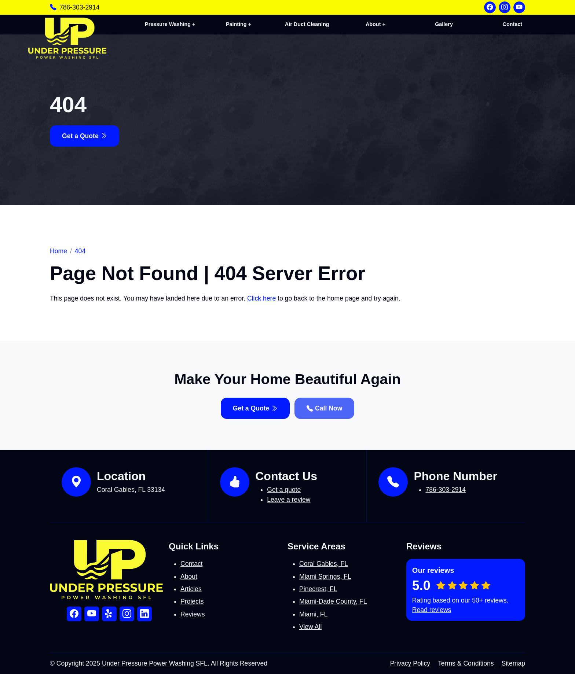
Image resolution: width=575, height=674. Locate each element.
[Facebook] (490, 7)
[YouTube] (519, 7)
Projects (192, 601)
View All (310, 626)
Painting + (240, 24)
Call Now (324, 408)
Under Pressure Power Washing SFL (155, 663)
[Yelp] (109, 614)
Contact (513, 24)
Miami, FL (313, 614)
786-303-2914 (79, 7)
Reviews (192, 614)
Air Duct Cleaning (308, 24)
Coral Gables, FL (323, 563)
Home (58, 251)
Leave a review (288, 499)
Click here (261, 298)
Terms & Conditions (466, 663)
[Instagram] (504, 7)
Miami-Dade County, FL (333, 601)
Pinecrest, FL (318, 589)
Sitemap (513, 663)
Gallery (445, 24)
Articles (191, 589)
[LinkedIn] (144, 614)
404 (80, 251)
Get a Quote (84, 136)
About (188, 576)
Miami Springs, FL (325, 576)
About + (377, 24)
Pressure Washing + (172, 24)
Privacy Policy (410, 663)
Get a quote (284, 489)
